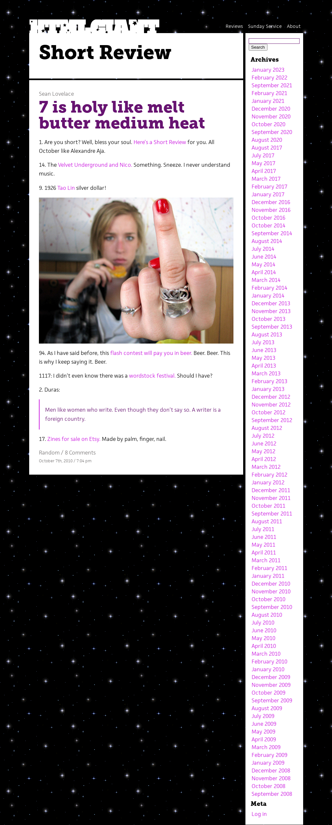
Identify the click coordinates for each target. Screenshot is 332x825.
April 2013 (264, 365)
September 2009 (272, 700)
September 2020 (272, 132)
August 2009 (267, 708)
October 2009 (268, 692)
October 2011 (268, 505)
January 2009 (268, 762)
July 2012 (263, 435)
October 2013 (268, 318)
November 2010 (271, 591)
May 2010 (263, 638)
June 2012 (264, 443)
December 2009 (271, 677)
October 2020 (268, 124)
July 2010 (263, 622)
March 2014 (266, 280)
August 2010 (267, 614)
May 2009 (263, 731)
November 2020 (271, 116)
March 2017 (266, 178)
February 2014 (269, 287)
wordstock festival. (153, 375)
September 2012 (272, 420)
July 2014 (263, 248)
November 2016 (271, 209)
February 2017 (269, 186)
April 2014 (264, 272)
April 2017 (264, 171)
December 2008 (271, 770)
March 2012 (266, 466)
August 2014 (267, 241)
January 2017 (268, 194)
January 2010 (268, 669)
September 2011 (272, 513)
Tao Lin (66, 187)
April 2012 (264, 459)
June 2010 (264, 630)
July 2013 (263, 342)
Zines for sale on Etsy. (74, 439)
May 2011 (263, 544)
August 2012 (267, 427)
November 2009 (271, 684)
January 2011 (268, 575)
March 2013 (266, 373)
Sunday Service (265, 26)
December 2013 (271, 303)
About (294, 26)
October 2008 (268, 786)
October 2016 (268, 217)
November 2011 (271, 498)
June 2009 (264, 723)
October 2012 (268, 412)
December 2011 (271, 490)
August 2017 (267, 147)
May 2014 (263, 264)
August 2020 (267, 139)
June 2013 (264, 350)
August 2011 (267, 521)
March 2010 (266, 653)
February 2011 (269, 568)
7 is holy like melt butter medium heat (122, 115)
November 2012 (271, 404)
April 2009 (264, 739)
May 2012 (263, 451)
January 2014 (268, 295)
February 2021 (269, 93)
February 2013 (269, 381)
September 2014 (272, 233)
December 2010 (271, 583)
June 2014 (264, 256)
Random (49, 452)
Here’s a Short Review (160, 142)
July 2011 (263, 529)
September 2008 (272, 793)
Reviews (234, 26)
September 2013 (272, 326)
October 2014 (268, 225)
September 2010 (272, 607)
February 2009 (269, 754)
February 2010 (269, 661)
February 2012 (269, 474)
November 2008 (271, 778)
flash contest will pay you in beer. (150, 353)
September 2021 (272, 85)
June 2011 (264, 536)
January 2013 (268, 389)
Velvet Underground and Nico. (96, 164)
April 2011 (264, 552)
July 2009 (263, 716)
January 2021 (268, 100)
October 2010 (268, 599)
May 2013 (263, 357)
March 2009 (266, 747)
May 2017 (263, 163)
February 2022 (269, 77)
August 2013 (267, 334)
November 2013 (271, 311)
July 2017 (263, 155)
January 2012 (268, 482)
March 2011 (266, 560)
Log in (259, 814)
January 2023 (268, 69)
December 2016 (271, 202)
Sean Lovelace (56, 93)
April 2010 (264, 645)
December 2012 (271, 396)
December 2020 (271, 108)
